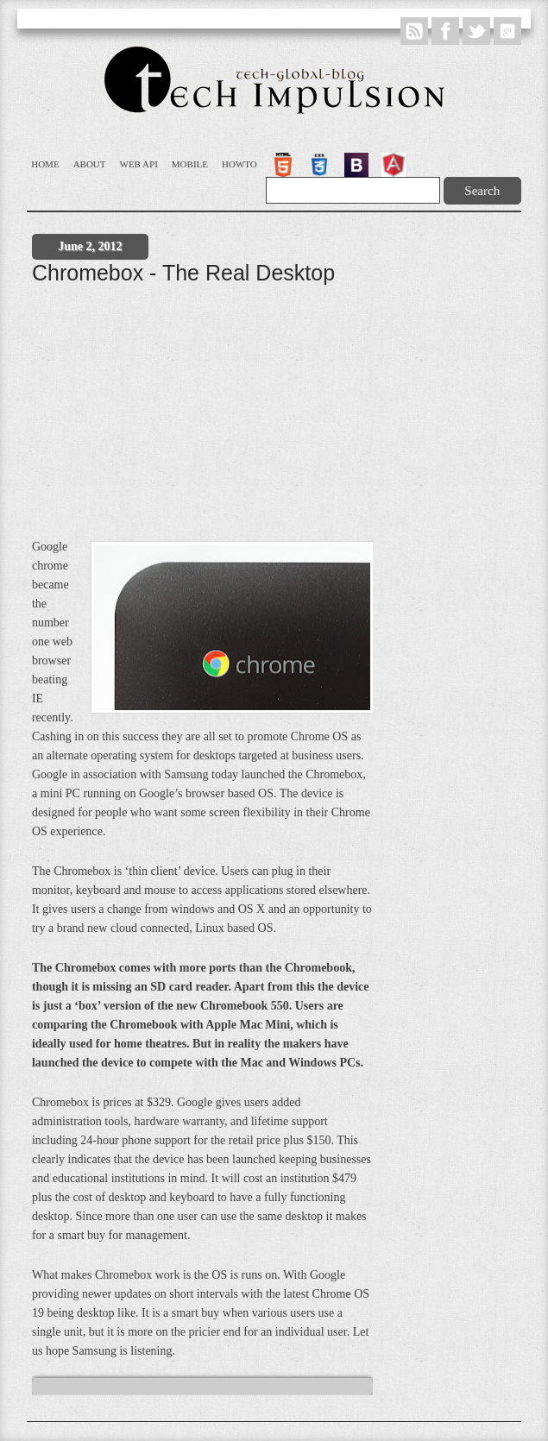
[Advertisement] (279, 419)
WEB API (139, 164)
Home (45, 164)
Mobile (190, 164)
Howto (239, 164)
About (89, 164)
